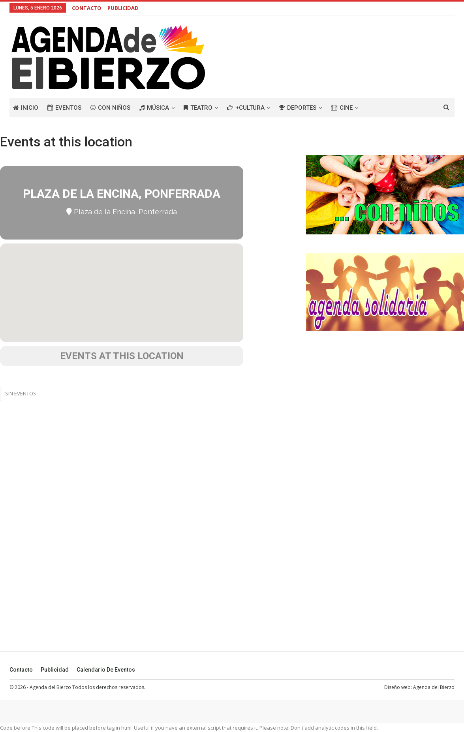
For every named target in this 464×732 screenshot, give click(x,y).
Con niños (110, 107)
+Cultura (246, 107)
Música (154, 107)
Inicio (25, 107)
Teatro (198, 107)
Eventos (64, 107)
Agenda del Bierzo (434, 687)
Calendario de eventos (106, 669)
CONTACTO (86, 7)
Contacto (21, 669)
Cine (342, 107)
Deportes (297, 107)
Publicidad (55, 669)
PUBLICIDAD (123, 7)
